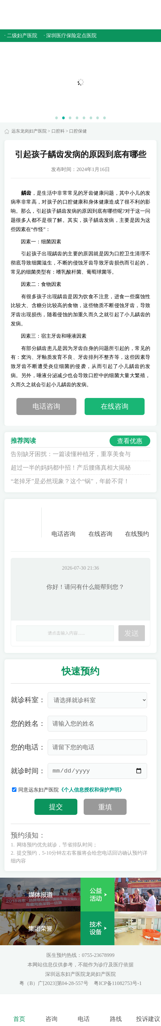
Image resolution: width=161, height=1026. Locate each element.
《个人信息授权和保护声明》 (91, 790)
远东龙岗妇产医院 (29, 131)
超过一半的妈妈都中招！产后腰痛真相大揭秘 (71, 467)
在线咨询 (114, 406)
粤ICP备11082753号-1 (118, 983)
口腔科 (58, 131)
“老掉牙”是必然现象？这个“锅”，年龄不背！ (70, 481)
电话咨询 (46, 406)
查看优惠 (129, 440)
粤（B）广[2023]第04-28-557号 (54, 983)
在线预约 (137, 522)
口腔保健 (78, 131)
